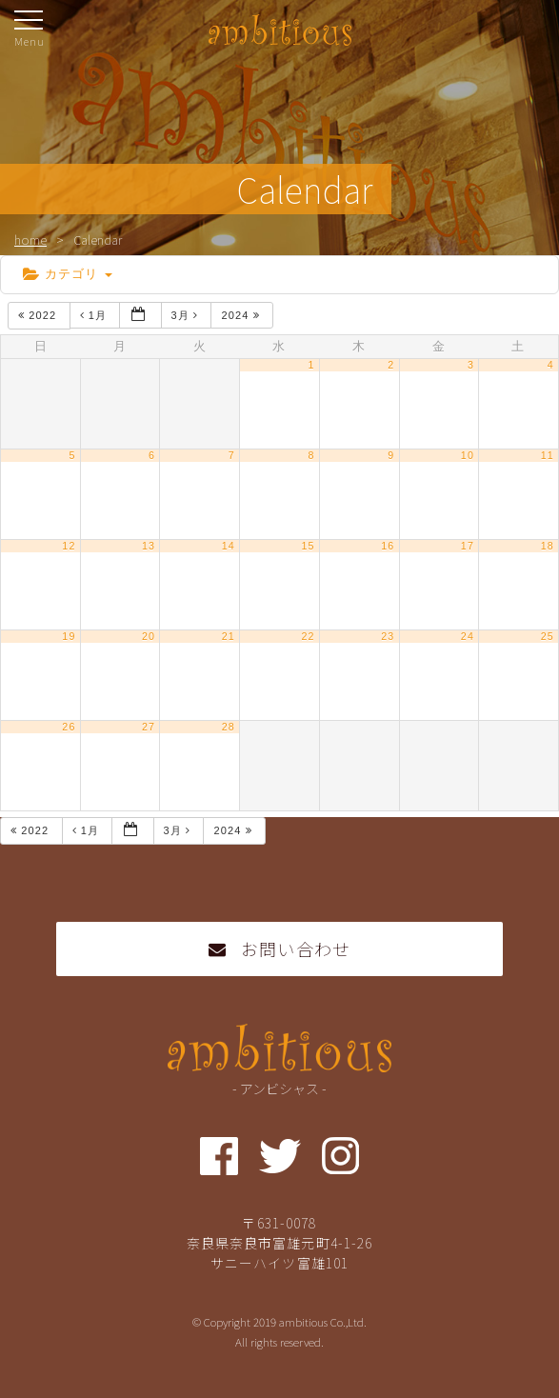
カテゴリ (67, 274)
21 (228, 636)
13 (148, 545)
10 (467, 455)
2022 (39, 315)
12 (68, 545)
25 (547, 636)
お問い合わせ (279, 948)
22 (307, 636)
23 (387, 636)
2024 (242, 315)
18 (547, 545)
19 (68, 636)
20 (148, 636)
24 (467, 636)
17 (467, 545)
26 (68, 726)
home (30, 239)
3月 (187, 315)
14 (228, 545)
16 (387, 545)
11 (547, 455)
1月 (95, 315)
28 (228, 726)
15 (307, 545)
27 (148, 726)
